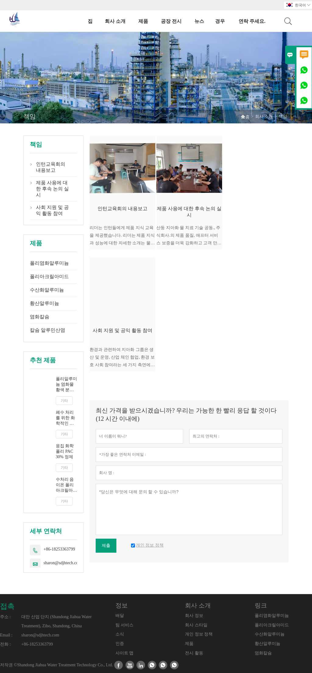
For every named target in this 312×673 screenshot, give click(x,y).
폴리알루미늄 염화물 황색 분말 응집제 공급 (66, 385)
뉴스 (199, 21)
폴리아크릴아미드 (49, 276)
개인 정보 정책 (199, 634)
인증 (119, 643)
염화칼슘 (39, 316)
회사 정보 (194, 615)
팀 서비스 (124, 625)
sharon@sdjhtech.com (62, 563)
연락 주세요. (252, 21)
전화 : (5, 644)
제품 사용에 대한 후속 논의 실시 (52, 188)
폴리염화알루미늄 (49, 263)
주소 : (5, 617)
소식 (119, 634)
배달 (119, 615)
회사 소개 (115, 21)
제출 (106, 545)
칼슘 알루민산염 (47, 330)
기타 (64, 400)
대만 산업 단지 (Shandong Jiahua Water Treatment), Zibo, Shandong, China (56, 621)
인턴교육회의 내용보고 (50, 167)
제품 (143, 21)
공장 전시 (171, 21)
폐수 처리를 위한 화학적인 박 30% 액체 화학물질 (65, 418)
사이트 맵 (124, 653)
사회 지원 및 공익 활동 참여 (52, 210)
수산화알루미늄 (47, 289)
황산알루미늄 (44, 303)
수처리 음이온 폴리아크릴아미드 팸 (66, 485)
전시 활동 (194, 653)
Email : (6, 635)
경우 (220, 21)
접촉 (7, 606)
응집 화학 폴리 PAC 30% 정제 (65, 451)
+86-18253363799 (59, 549)
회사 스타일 (196, 625)
